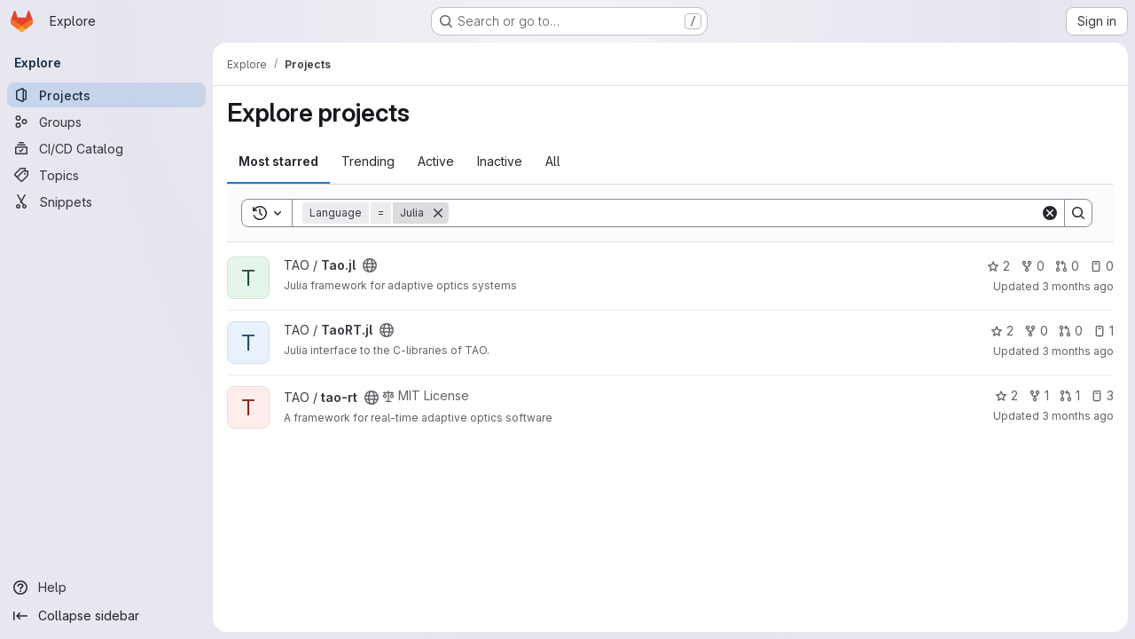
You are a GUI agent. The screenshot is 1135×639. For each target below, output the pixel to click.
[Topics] (106, 174)
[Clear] (1050, 213)
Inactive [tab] (499, 161)
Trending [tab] (368, 161)
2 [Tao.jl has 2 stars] (998, 265)
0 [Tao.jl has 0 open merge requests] (1067, 265)
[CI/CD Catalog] (106, 148)
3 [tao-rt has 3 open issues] (1102, 395)
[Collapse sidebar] (106, 616)
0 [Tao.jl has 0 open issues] (1102, 265)
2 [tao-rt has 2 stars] (1006, 395)
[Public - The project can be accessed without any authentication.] (370, 265)
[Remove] (438, 213)
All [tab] (552, 161)
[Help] (106, 587)
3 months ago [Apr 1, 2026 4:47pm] (1078, 286)
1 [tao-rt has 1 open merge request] (1070, 395)
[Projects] (106, 95)
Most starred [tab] (278, 161)
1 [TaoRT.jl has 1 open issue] (1103, 330)
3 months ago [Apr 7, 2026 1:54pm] (1078, 415)
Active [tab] (436, 161)
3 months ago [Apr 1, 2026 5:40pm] (1078, 351)
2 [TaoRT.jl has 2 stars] (1002, 330)
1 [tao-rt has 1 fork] (1039, 395)
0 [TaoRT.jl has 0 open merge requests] (1071, 330)
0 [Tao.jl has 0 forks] (1033, 265)
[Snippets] (106, 201)
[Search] (744, 213)
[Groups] (106, 121)
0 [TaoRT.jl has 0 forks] (1036, 330)
